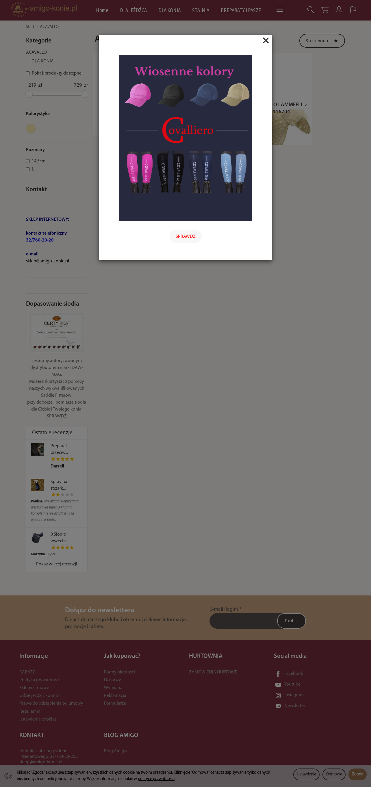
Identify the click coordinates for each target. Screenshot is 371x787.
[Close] (265, 40)
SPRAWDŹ (186, 236)
